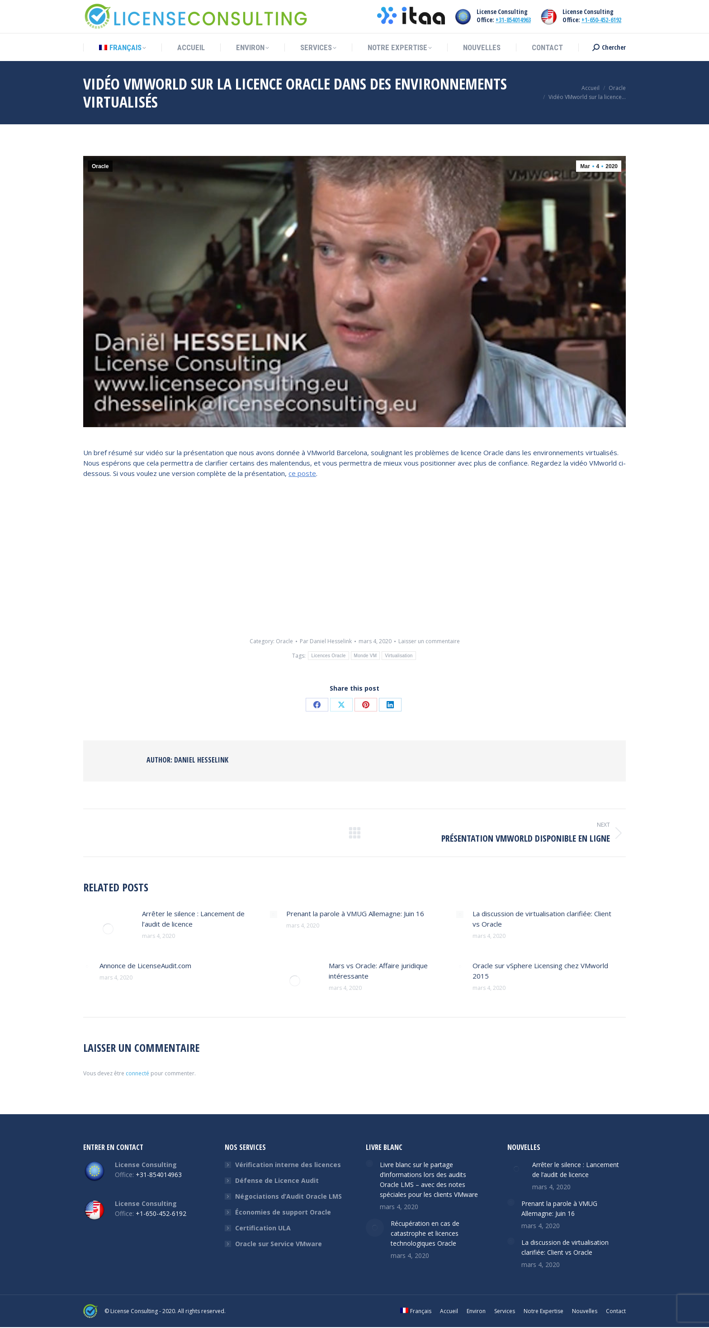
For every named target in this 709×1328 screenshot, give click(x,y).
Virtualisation (398, 655)
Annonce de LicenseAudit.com (145, 965)
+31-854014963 (513, 19)
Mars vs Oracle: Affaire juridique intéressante (378, 970)
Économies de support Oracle (283, 1212)
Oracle (100, 166)
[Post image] (108, 929)
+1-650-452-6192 (601, 19)
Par (326, 641)
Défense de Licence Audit (277, 1180)
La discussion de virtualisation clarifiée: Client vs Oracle (542, 918)
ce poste (302, 473)
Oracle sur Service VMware (278, 1243)
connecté (137, 1073)
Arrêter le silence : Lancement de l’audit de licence (193, 918)
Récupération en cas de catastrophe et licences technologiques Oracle (425, 1233)
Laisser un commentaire (429, 641)
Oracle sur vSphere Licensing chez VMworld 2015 (540, 970)
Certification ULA (263, 1228)
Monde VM (365, 655)
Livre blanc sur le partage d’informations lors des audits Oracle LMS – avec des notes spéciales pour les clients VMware (429, 1179)
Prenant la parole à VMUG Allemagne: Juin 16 (355, 913)
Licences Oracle (328, 655)
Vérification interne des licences (288, 1164)
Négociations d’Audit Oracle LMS (288, 1196)
